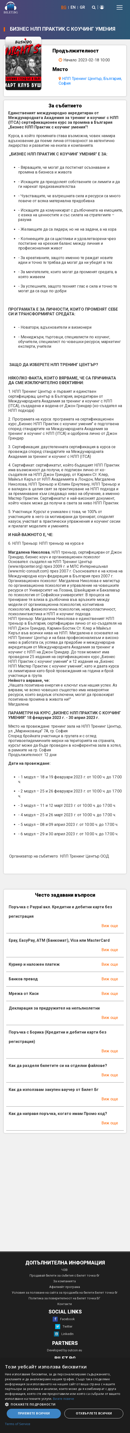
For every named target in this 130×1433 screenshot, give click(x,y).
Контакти (64, 1304)
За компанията (64, 1281)
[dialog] (65, 1396)
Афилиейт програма (64, 1286)
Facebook (64, 1319)
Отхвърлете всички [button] (94, 1413)
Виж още (109, 925)
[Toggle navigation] (119, 7)
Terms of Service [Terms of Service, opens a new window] (17, 1424)
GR (82, 7)
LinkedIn (64, 1334)
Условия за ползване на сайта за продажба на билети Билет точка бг (65, 1292)
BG (63, 7)
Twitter (63, 1326)
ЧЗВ (64, 1269)
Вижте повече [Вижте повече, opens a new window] (63, 1399)
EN (73, 7)
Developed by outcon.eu (64, 1350)
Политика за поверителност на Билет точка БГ (64, 1298)
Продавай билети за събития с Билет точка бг (64, 1275)
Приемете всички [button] (34, 1413)
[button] (65, 1404)
